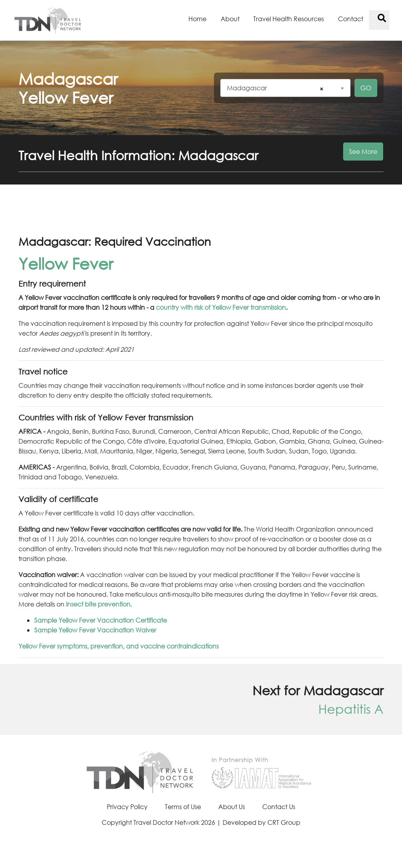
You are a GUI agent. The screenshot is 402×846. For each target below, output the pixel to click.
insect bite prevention (98, 604)
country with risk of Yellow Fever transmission (221, 307)
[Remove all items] (320, 88)
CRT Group (283, 822)
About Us (231, 806)
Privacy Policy (127, 806)
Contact (350, 19)
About (230, 19)
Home (197, 19)
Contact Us (278, 806)
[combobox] (285, 88)
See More (363, 151)
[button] (201, 160)
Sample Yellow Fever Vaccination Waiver (95, 630)
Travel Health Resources (288, 19)
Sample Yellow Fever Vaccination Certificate (100, 620)
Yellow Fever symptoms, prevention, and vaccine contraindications (118, 646)
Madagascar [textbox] (247, 88)
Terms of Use (183, 806)
